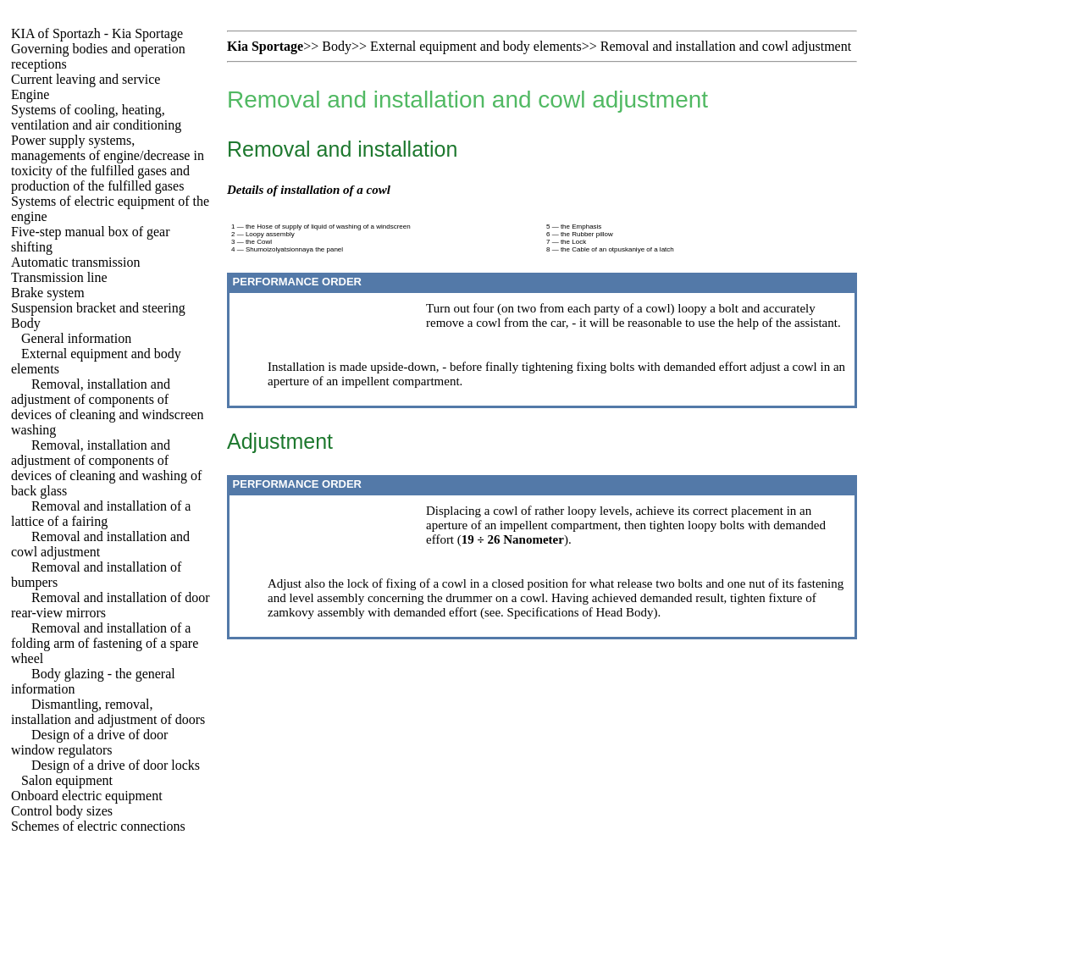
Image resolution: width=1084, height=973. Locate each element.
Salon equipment (67, 780)
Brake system (48, 292)
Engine (30, 94)
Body (26, 323)
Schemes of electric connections (98, 826)
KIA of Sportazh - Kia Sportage (97, 33)
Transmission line (59, 277)
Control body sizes (62, 811)
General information (76, 338)
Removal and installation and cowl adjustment (725, 46)
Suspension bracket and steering (98, 308)
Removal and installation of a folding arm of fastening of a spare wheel (104, 643)
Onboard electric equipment (87, 795)
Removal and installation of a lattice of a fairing (101, 513)
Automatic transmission (75, 262)
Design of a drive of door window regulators (89, 742)
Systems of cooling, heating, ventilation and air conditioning (96, 117)
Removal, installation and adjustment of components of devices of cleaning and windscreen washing (107, 407)
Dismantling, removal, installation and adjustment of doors (108, 712)
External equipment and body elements (476, 46)
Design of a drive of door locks (115, 765)
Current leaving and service (85, 79)
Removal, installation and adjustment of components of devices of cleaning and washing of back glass (106, 468)
